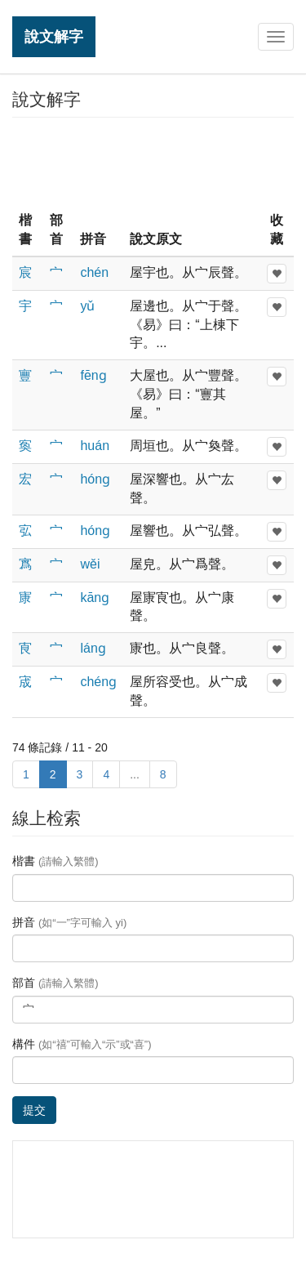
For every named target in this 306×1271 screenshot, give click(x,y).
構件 (82, 1043)
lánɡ (92, 648)
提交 (34, 1110)
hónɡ (95, 479)
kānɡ (94, 597)
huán (94, 446)
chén (94, 272)
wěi (90, 564)
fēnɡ (93, 375)
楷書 (55, 860)
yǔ (87, 306)
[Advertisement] (153, 162)
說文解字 (53, 36)
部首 (55, 982)
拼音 (69, 922)
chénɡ (98, 682)
